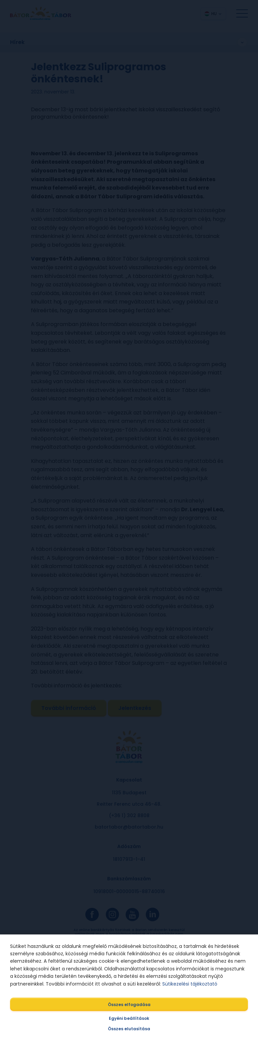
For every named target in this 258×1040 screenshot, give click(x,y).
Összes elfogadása (129, 1004)
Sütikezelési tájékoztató (189, 984)
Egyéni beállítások (129, 1018)
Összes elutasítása (129, 1029)
